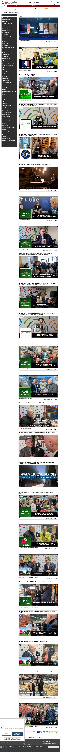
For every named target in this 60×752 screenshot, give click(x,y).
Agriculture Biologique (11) (7, 25)
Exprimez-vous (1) (5, 80)
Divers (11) (4, 67)
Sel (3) (3, 134)
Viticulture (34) (5, 145)
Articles (16, 5)
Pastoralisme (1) (5, 17)
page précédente (54, 8)
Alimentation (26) (5, 39)
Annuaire (51, 5)
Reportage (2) (4, 123)
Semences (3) (4, 136)
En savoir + (25, 743)
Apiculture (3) (4, 41)
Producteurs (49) (5, 110)
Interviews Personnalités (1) (7, 87)
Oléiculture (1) (4, 103)
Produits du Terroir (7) (6, 116)
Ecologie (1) (4, 71)
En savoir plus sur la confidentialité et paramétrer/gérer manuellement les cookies (12, 739)
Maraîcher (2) (4, 97)
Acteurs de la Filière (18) (6, 19)
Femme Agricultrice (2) (6, 82)
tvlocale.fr (4, 742)
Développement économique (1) (8, 63)
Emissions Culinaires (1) (6, 74)
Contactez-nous (26, 741)
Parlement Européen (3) (6, 105)
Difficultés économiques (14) (7, 65)
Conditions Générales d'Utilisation (49, 743)
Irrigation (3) (4, 89)
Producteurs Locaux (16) (6, 112)
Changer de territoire (55, 4)
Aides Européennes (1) (6, 36)
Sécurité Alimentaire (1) (6, 132)
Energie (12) (4, 76)
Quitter (6, 733)
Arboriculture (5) (5, 45)
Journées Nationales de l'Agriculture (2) (9, 92)
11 (33, 737)
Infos (46, 741)
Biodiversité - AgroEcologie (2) (8, 47)
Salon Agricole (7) (5, 125)
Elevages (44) (4, 73)
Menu (5, 5)
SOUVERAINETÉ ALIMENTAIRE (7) (8, 140)
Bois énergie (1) (5, 49)
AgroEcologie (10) (5, 32)
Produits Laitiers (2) (6, 118)
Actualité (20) (4, 21)
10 (31, 737)
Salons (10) (4, 129)
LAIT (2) (3, 94)
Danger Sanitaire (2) (6, 58)
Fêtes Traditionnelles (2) (6, 84)
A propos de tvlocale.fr (27, 744)
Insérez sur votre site (29, 731)
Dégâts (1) (4, 60)
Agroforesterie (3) (5, 34)
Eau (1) (3, 69)
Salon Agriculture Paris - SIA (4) (8, 127)
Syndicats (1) (4, 142)
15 (39, 737)
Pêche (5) (4, 107)
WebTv (33, 5)
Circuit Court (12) (5, 54)
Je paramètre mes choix (54, 746)
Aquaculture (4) (5, 43)
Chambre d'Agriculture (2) (7, 52)
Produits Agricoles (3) (6, 114)
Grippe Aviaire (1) (5, 85)
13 (36, 737)
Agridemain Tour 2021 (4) (7, 30)
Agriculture (38, 9)
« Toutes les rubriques (6, 14)
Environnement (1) (5, 78)
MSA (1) (3, 99)
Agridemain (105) (5, 28)
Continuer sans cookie (17, 734)
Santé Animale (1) (5, 131)
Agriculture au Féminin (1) (7, 23)
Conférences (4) (5, 56)
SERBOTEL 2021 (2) (6, 138)
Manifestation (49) (5, 96)
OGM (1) (3, 101)
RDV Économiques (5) (6, 121)
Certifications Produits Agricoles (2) (9, 50)
